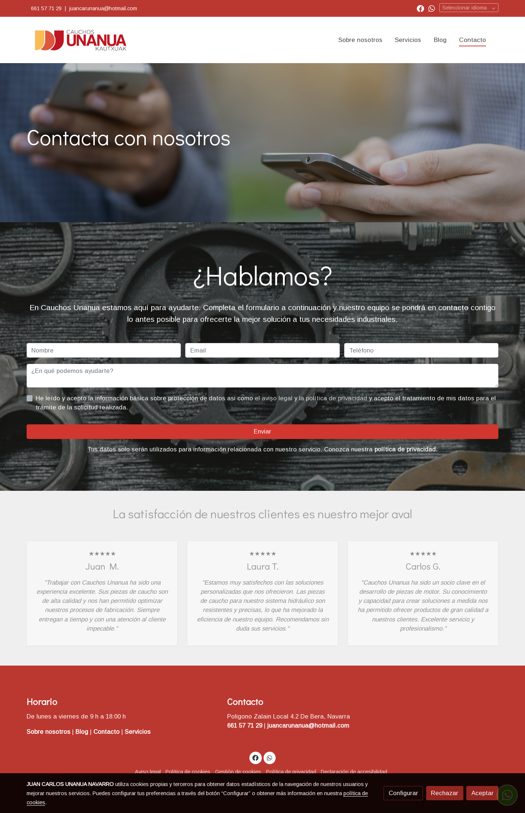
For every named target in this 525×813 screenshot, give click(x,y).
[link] (81, 39)
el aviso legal (274, 398)
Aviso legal (148, 772)
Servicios (138, 731)
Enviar (262, 431)
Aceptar (482, 793)
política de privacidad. (406, 449)
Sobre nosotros (48, 731)
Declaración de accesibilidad (354, 772)
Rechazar (444, 793)
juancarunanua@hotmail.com (104, 8)
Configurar (403, 793)
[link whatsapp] (431, 8)
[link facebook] (420, 8)
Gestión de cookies (238, 772)
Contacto (107, 731)
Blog (82, 731)
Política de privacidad (291, 772)
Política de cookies (188, 772)
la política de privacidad (334, 398)
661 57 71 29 (46, 8)
